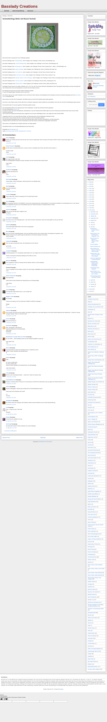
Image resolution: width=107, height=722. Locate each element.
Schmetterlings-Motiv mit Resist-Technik (95, 276)
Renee (7, 137)
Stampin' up (90, 599)
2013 (90, 205)
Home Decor (91, 447)
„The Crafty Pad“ (18, 72)
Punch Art (90, 541)
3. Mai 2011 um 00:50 (11, 198)
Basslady (11, 129)
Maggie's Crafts (10, 296)
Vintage (89, 653)
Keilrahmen (90, 460)
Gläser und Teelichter (93, 421)
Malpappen (90, 481)
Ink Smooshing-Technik (93, 452)
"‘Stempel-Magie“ (18, 60)
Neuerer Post (6, 437)
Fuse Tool (90, 410)
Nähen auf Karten (92, 506)
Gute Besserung (91, 427)
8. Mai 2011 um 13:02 (11, 397)
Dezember (93, 211)
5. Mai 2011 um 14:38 (11, 315)
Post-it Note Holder (92, 536)
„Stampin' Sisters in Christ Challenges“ (23, 77)
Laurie (7, 289)
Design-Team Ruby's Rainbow (95, 374)
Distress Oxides (91, 389)
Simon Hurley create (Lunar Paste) (96, 568)
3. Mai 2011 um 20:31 (11, 257)
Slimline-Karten (91, 581)
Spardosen (90, 586)
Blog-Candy (90, 334)
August (92, 220)
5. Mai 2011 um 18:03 (11, 333)
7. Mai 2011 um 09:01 (11, 354)
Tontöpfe (90, 640)
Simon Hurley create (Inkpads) (95, 564)
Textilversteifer (91, 633)
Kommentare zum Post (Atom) (45, 441)
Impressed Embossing (93, 450)
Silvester (90, 562)
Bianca (7, 347)
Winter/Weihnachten (92, 666)
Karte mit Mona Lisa (95, 246)
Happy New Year (92, 437)
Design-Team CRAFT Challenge (95, 355)
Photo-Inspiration (92, 531)
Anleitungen (90, 309)
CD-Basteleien (91, 341)
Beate (7, 186)
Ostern (89, 519)
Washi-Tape (90, 659)
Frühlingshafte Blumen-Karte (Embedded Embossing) (94, 263)
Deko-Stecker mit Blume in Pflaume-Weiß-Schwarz (95, 250)
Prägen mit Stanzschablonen (95, 539)
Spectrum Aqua (91, 589)
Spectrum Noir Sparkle (93, 591)
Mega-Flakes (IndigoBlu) (94, 491)
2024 (90, 182)
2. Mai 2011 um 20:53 (11, 191)
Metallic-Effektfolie (92, 496)
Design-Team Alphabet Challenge (96, 352)
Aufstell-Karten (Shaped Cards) (95, 314)
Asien (89, 312)
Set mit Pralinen (94, 244)
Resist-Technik (15, 131)
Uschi (7, 157)
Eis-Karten (90, 394)
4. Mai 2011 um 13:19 (11, 272)
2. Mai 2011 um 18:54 (11, 166)
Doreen (8, 318)
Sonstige (90, 584)
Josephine (8, 250)
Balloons (90, 318)
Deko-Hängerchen (92, 346)
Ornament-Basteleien (93, 517)
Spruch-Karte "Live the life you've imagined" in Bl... (95, 235)
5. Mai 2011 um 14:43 (11, 322)
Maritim (89, 483)
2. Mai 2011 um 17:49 (11, 143)
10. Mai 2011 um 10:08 (11, 414)
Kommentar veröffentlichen (10, 430)
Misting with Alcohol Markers (94, 499)
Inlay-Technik (91, 455)
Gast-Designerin (91, 416)
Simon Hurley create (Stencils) (95, 575)
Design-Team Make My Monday (95, 366)
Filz (88, 405)
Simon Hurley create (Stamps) (95, 572)
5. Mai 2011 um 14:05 (11, 307)
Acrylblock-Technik (92, 299)
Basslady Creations (19, 6)
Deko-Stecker (91, 349)
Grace (7, 201)
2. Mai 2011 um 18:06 (11, 154)
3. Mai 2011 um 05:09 (11, 206)
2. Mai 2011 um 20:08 (11, 176)
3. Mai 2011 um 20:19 (11, 247)
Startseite (6, 10)
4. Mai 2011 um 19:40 (11, 286)
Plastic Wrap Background (94, 533)
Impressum (30, 10)
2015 (90, 201)
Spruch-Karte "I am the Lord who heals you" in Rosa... (95, 272)
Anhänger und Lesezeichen (94, 306)
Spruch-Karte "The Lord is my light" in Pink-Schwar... (95, 255)
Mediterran (90, 488)
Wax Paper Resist (92, 661)
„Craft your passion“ (19, 80)
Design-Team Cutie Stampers (95, 359)
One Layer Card (91, 514)
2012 (90, 207)
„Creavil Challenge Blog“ (20, 63)
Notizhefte (90, 509)
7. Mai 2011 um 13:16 (11, 370)
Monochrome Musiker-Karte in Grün (94, 230)
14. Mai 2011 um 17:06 (11, 427)
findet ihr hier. (16, 109)
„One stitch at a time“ (20, 75)
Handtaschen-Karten (93, 432)
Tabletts (89, 620)
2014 (90, 203)
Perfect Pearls (91, 528)
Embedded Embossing (93, 397)
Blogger (61, 689)
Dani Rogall (9, 179)
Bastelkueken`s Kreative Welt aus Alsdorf (16, 336)
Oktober (93, 216)
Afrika (89, 301)
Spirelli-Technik (91, 594)
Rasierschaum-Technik (93, 544)
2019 (90, 192)
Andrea (8, 386)
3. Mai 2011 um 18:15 (11, 238)
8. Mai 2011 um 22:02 (11, 404)
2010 (90, 289)
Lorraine (8, 194)
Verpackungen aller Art (93, 651)
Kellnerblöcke (91, 463)
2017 (90, 197)
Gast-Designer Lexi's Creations (95, 412)
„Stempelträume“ (18, 66)
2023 (90, 184)
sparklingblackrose (10, 379)
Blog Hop (90, 331)
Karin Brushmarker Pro (93, 457)
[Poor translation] (5, 699)
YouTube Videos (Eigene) (94, 669)
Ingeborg (8, 224)
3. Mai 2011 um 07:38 (11, 221)
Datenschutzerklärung (18, 10)
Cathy (7, 373)
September (93, 218)
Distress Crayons (92, 387)
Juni (92, 224)
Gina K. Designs (91, 419)
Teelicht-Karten (91, 628)
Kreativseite (9, 169)
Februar (93, 284)
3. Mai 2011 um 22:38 (11, 264)
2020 (90, 190)
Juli (92, 222)
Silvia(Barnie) (9, 400)
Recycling (90, 546)
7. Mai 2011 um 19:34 (11, 383)
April (92, 280)
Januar (92, 286)
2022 (90, 186)
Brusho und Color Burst (93, 339)
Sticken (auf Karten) (92, 617)
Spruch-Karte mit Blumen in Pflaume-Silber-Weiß (94, 240)
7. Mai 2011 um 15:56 (11, 376)
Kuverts (89, 478)
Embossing (8, 131)
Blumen (89, 336)
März (92, 282)
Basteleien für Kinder (93, 321)
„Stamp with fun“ (19, 83)
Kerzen (89, 465)
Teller (89, 630)
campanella (9, 241)
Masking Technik (92, 486)
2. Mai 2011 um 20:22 (11, 183)
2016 (90, 199)
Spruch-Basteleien (92, 597)
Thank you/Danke (92, 635)
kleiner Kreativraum (10, 275)
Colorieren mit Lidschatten (94, 344)
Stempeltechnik (22, 131)
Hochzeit (90, 445)
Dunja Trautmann (10, 146)
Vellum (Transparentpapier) (94, 648)
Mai (92, 226)
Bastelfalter (9, 325)
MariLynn (8, 260)
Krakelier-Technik (92, 470)
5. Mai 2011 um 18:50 (11, 344)
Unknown (8, 310)
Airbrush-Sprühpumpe (93, 304)
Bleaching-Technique (93, 328)
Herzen (89, 442)
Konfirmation (91, 468)
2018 (90, 195)
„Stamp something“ (19, 69)
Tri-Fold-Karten (91, 643)
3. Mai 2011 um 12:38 (11, 228)
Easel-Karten (91, 392)
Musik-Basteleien (92, 501)
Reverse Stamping (92, 552)
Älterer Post (79, 437)
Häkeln (89, 429)
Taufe (89, 625)
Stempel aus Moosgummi (94, 602)
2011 (90, 210)
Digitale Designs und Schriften (95, 381)
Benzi (7, 231)
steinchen (8, 209)
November (93, 214)
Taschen (90, 623)
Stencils (89, 615)
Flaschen (90, 407)
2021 (90, 188)
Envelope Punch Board (93, 402)
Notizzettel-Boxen (92, 512)
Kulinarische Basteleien (93, 475)
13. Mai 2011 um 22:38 (11, 421)
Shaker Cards (91, 559)
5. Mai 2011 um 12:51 (11, 293)
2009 (90, 291)
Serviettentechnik (92, 557)
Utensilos (90, 646)
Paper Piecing (91, 522)
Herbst (89, 439)
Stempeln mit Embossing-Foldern (96, 608)
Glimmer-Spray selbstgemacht (95, 424)
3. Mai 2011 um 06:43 (11, 214)
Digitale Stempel (92, 384)
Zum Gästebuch (91, 96)
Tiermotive (28, 131)
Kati (7, 407)
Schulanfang (91, 554)
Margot (7, 417)
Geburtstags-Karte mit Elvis (94, 268)
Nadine (7, 357)
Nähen (89, 504)
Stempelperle (9, 217)
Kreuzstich (90, 473)
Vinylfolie (90, 656)
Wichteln (90, 664)
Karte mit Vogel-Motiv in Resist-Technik (95, 259)
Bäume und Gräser (92, 323)
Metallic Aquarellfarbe (93, 494)
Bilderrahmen (91, 326)
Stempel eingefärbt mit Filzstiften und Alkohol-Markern (95, 605)
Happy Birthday (91, 434)
